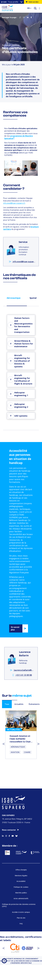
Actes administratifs (21, 898)
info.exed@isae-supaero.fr (14, 203)
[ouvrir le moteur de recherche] (35, 8)
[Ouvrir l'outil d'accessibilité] (4, 960)
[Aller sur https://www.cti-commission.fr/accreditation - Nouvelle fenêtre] (14, 948)
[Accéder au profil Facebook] (9, 835)
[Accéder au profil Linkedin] (3, 835)
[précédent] (3, 948)
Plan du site (21, 918)
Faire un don (32, 2)
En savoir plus (15, 628)
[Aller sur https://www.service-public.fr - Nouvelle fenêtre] (7, 852)
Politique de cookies (21, 887)
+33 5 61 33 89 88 (22, 675)
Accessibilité (21, 881)
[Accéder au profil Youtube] (13, 835)
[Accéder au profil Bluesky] (16, 835)
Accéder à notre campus (21, 912)
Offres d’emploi (21, 870)
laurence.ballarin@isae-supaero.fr (22, 670)
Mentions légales (21, 875)
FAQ (21, 924)
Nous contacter (9, 830)
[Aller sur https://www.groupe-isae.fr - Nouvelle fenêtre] (21, 852)
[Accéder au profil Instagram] (6, 835)
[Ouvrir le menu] (39, 8)
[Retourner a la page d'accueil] (13, 8)
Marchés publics (21, 893)
